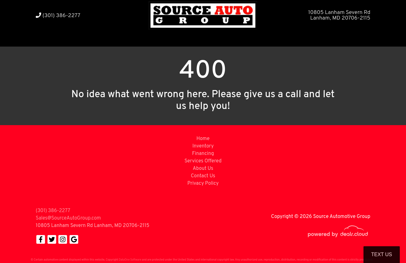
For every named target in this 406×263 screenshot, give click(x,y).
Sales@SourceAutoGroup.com (68, 218)
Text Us (381, 254)
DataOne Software (130, 259)
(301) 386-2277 (58, 15)
